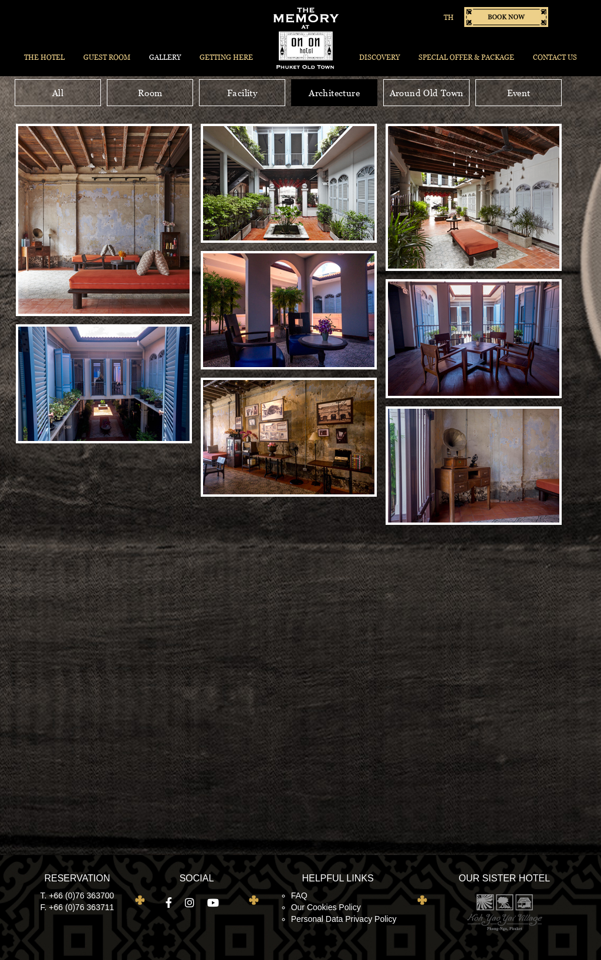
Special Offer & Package (466, 57)
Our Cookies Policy (326, 907)
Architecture (334, 92)
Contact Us (555, 57)
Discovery (379, 57)
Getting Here (226, 57)
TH (449, 17)
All (57, 92)
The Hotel (44, 57)
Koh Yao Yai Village (504, 912)
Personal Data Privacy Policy (344, 919)
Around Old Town (427, 92)
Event (519, 92)
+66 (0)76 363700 (81, 895)
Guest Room (106, 57)
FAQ (299, 895)
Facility (242, 92)
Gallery (165, 57)
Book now (506, 17)
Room (150, 92)
